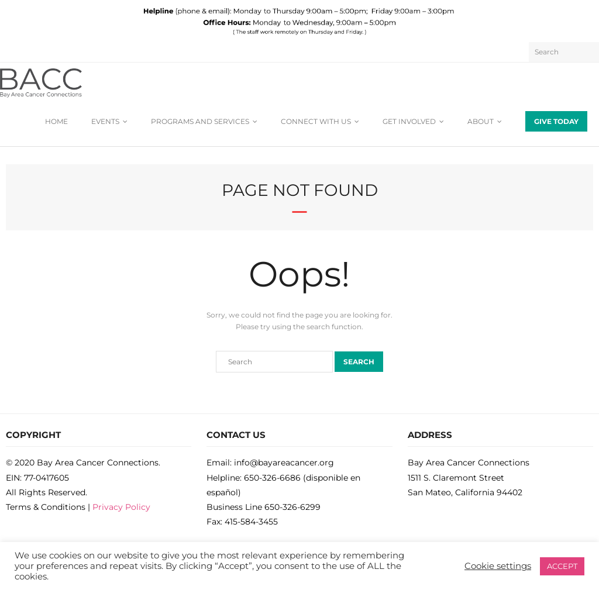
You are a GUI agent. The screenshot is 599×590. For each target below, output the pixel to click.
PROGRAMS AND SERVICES (200, 121)
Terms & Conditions (45, 507)
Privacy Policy (121, 507)
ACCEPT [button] (562, 566)
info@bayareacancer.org (284, 462)
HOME (56, 121)
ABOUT (480, 121)
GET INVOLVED (409, 121)
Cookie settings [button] (497, 566)
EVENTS (105, 121)
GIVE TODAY (556, 121)
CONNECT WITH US (316, 121)
